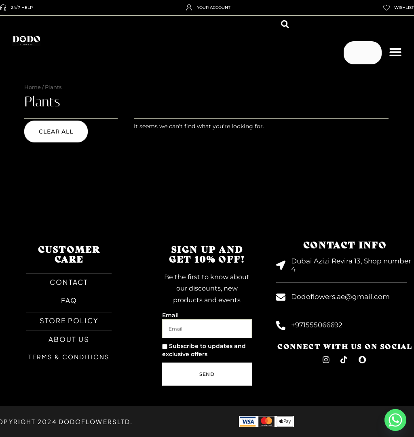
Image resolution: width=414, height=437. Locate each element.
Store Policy (69, 320)
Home (32, 87)
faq (69, 300)
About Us (69, 339)
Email (170, 315)
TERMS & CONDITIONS (69, 357)
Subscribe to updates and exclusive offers (204, 350)
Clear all (56, 131)
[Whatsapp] (395, 420)
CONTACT (69, 282)
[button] (285, 24)
